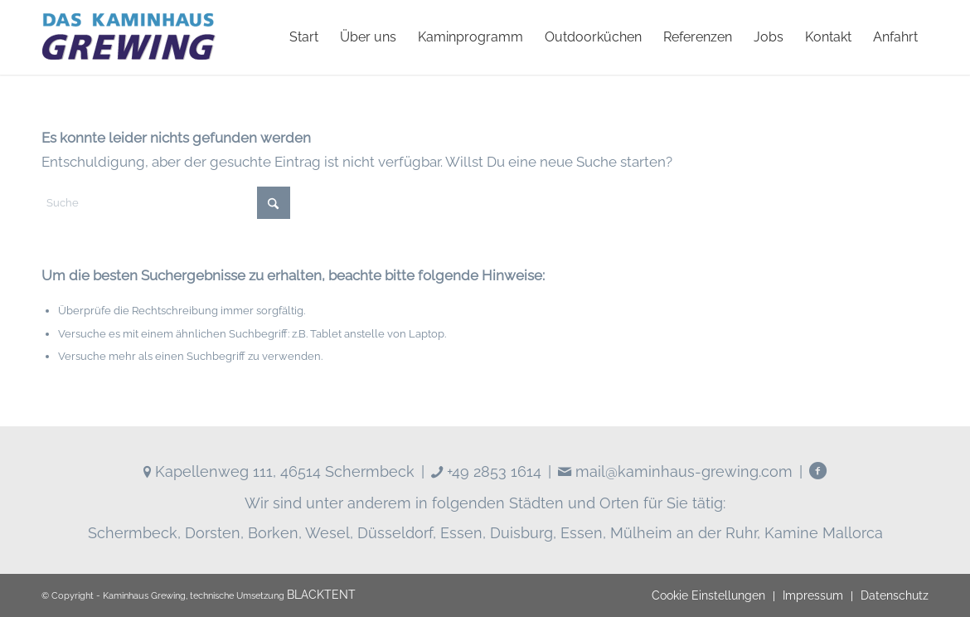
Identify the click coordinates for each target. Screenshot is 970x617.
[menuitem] (304, 37)
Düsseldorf (395, 533)
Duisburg (521, 533)
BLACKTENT (321, 594)
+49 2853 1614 (486, 471)
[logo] (128, 37)
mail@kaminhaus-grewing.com (675, 471)
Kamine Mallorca (823, 533)
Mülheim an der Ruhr (683, 533)
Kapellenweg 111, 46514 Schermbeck (279, 471)
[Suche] (165, 203)
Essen (461, 533)
